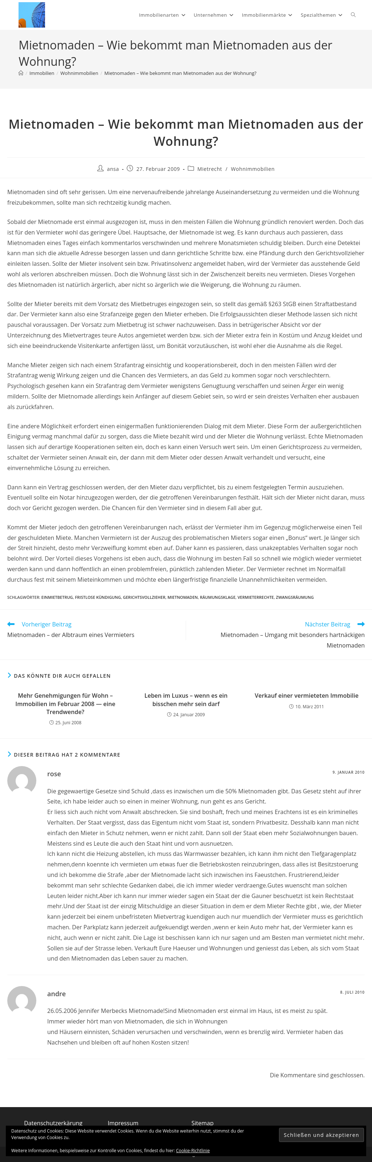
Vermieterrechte (256, 597)
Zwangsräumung (295, 597)
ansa (113, 168)
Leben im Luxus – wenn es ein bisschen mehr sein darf (185, 700)
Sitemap (202, 1123)
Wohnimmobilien (253, 168)
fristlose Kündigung (98, 597)
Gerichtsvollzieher (144, 597)
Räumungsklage (217, 597)
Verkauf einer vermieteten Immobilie (307, 696)
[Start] (21, 73)
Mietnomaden (182, 597)
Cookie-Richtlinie (193, 1150)
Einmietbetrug (57, 597)
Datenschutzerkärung (53, 1123)
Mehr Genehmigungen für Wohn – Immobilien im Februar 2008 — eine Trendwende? (65, 704)
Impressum (123, 1123)
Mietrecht (209, 168)
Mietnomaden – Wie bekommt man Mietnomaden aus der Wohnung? (180, 73)
